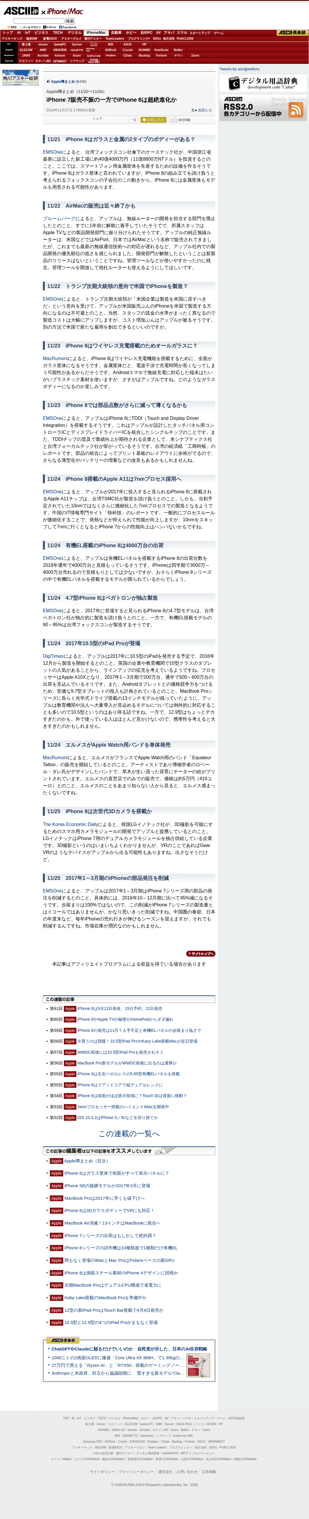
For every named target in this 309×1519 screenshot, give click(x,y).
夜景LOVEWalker (167, 1459)
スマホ (182, 33)
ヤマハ (178, 55)
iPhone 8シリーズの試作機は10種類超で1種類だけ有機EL (121, 1247)
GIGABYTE (77, 50)
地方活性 (169, 38)
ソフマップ (77, 61)
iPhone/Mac (62, 11)
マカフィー (26, 61)
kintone (60, 55)
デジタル (75, 33)
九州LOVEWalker (192, 1459)
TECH (58, 33)
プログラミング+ (139, 38)
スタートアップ (199, 33)
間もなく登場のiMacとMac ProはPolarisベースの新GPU (119, 1260)
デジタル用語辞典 (147, 1453)
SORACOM (137, 1441)
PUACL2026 (185, 38)
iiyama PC (146, 1424)
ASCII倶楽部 (292, 33)
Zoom (195, 55)
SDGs (157, 38)
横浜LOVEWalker (113, 1459)
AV (158, 33)
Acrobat (43, 55)
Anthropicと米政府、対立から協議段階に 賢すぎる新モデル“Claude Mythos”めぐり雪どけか (143, 1373)
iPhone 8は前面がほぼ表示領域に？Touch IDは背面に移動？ (132, 1095)
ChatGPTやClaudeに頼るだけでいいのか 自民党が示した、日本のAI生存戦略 (129, 1348)
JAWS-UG (118, 1430)
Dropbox (111, 55)
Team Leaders (157, 1447)
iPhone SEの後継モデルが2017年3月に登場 (107, 1185)
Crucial (128, 50)
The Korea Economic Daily (70, 824)
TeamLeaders (115, 38)
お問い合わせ (187, 1472)
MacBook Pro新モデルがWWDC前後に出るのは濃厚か (127, 1063)
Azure (77, 55)
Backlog (144, 55)
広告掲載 (209, 1472)
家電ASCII (50, 38)
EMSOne (52, 152)
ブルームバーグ (59, 218)
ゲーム (219, 33)
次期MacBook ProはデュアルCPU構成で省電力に (112, 1285)
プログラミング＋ (180, 1447)
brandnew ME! (94, 61)
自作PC (146, 33)
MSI (110, 44)
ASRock (110, 50)
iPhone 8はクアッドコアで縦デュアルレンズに (120, 1085)
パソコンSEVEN (94, 44)
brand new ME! (183, 1435)
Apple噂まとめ (63, 82)
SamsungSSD (90, 50)
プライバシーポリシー (136, 1472)
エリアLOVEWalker (87, 1459)
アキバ (169, 33)
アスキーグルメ (71, 38)
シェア (97, 118)
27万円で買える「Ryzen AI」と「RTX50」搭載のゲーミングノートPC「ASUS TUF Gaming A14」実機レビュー (162, 1365)
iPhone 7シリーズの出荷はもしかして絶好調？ (110, 1235)
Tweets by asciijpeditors (239, 69)
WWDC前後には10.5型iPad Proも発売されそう (120, 1052)
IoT (27, 33)
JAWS (26, 55)
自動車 (116, 33)
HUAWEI (144, 50)
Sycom (77, 44)
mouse (43, 44)
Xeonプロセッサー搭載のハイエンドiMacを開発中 (123, 1106)
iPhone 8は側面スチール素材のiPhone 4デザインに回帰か (121, 1272)
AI (19, 33)
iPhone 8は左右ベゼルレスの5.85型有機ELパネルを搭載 (128, 1073)
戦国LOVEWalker (245, 1459)
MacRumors (55, 358)
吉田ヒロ (205, 110)
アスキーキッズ (12, 38)
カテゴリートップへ (197, 954)
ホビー (131, 33)
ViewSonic (161, 50)
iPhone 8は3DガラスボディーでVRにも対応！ (109, 1210)
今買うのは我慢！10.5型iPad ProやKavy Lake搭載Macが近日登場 (137, 1041)
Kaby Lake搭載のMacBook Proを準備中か (105, 1297)
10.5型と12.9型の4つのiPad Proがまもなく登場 (111, 1322)
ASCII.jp (20, 11)
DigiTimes (53, 656)
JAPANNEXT (60, 61)
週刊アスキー (93, 38)
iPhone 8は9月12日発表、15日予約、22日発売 (119, 1008)
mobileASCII (170, 1453)
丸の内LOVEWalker (218, 1459)
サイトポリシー (102, 1472)
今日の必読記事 (103, 1453)
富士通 (26, 44)
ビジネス (41, 33)
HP (145, 44)
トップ (7, 33)
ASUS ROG (59, 50)
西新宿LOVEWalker (140, 1459)
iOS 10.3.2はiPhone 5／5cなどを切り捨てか (117, 1117)
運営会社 (165, 1472)
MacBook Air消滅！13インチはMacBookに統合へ (112, 1222)
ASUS (128, 44)
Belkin (178, 50)
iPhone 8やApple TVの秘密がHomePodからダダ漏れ (125, 1019)
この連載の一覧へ (129, 1133)
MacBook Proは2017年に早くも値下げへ (104, 1198)
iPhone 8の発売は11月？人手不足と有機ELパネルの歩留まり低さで (139, 1030)
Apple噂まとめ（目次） (87, 1160)
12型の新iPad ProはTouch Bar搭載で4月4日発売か (114, 1310)
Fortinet (161, 55)
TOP (66, 1418)
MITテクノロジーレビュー (198, 1453)
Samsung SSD (92, 1441)
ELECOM (26, 50)
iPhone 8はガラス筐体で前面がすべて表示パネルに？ (116, 1173)
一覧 (133, 120)
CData (127, 55)
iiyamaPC (60, 44)
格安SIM (31, 38)
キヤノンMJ (43, 61)
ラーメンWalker (61, 1459)
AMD (43, 50)
